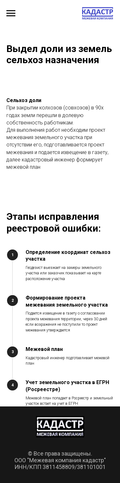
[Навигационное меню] (10, 13)
